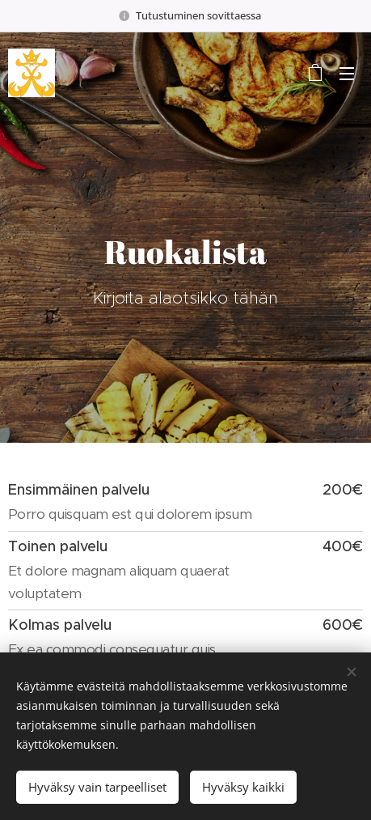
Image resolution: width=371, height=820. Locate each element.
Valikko (346, 73)
